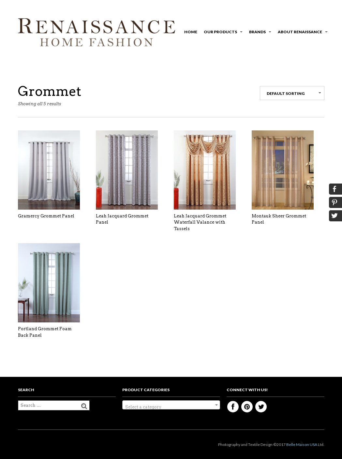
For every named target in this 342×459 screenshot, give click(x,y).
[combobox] (171, 404)
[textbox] (171, 407)
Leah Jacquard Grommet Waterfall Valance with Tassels (200, 222)
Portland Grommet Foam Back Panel (45, 332)
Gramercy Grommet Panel (46, 216)
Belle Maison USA (301, 444)
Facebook (233, 406)
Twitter (261, 406)
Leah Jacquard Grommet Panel (122, 219)
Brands (259, 32)
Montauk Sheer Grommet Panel (279, 219)
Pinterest (247, 406)
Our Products (222, 32)
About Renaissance (302, 32)
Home (190, 31)
